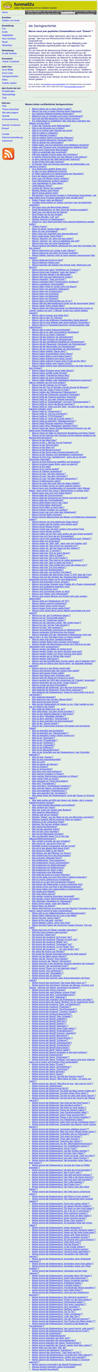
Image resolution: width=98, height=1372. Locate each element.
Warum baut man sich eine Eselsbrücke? (51, 243)
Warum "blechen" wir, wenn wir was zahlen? (52, 238)
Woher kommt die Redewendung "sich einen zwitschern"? (59, 1304)
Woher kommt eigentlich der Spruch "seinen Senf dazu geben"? (62, 1345)
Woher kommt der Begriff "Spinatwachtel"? (52, 1043)
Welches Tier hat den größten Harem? (50, 824)
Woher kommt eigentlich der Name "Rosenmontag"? (56, 1343)
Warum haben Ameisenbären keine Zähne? (52, 354)
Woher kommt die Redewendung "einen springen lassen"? (59, 1218)
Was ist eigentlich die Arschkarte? (48, 731)
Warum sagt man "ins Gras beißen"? (49, 567)
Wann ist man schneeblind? (45, 231)
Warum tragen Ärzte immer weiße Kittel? (51, 608)
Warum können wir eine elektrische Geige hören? (55, 522)
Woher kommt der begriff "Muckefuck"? (50, 1035)
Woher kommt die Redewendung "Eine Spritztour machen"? (60, 1213)
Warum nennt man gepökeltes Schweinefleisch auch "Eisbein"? (61, 538)
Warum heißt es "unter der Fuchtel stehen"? (52, 418)
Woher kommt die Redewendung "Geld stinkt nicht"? (56, 1242)
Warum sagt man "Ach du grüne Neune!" (51, 553)
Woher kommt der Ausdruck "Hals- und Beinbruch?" (56, 1004)
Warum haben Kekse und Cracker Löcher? (52, 363)
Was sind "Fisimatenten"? (44, 783)
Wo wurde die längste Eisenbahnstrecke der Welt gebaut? (59, 954)
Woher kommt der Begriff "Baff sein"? (49, 1021)
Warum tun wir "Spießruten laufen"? (49, 620)
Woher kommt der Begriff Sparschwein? (50, 1047)
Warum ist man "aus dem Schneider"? (50, 476)
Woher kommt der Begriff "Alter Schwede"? (52, 1016)
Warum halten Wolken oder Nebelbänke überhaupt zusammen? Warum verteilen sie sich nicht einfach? (60, 381)
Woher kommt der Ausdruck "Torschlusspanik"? (54, 1009)
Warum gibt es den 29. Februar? (47, 318)
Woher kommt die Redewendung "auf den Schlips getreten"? (60, 1151)
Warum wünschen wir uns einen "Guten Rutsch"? (55, 683)
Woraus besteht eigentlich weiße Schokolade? (54, 1367)
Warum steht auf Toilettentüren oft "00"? (50, 601)
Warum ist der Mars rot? (43, 447)
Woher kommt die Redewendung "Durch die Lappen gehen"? (61, 1203)
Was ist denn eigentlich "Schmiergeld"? (50, 719)
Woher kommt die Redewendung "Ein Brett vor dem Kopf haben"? (63, 1208)
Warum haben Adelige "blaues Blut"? (49, 351)
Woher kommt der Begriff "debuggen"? (50, 1026)
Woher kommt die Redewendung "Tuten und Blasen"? (57, 1314)
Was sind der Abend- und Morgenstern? (50, 788)
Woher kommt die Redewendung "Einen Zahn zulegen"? (58, 1220)
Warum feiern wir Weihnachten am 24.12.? (52, 301)
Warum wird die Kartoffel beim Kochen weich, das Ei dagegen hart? (63, 661)
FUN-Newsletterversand (73, 87)
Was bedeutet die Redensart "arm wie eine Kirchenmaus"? (59, 687)
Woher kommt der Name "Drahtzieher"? (50, 1057)
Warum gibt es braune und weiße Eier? (50, 315)
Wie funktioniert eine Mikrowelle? (47, 872)
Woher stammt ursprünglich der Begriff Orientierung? (57, 1364)
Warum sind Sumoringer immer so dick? (51, 591)
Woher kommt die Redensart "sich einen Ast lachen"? (57, 1136)
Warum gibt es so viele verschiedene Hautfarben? (55, 332)
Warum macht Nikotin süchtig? (46, 531)
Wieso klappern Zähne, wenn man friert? (51, 923)
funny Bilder (7, 70)
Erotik (5, 32)
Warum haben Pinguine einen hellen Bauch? (53, 370)
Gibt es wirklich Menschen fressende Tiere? (52, 140)
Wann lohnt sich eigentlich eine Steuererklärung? (55, 234)
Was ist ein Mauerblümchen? (45, 750)
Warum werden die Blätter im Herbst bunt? (52, 649)
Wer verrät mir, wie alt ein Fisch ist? (48, 843)
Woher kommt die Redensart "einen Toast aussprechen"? (59, 1115)
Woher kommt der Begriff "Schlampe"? (50, 1040)
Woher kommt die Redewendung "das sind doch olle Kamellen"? (62, 1179)
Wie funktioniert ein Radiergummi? (48, 867)
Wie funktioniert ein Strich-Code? (47, 870)
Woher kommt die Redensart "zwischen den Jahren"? (57, 1141)
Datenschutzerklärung (12, 137)
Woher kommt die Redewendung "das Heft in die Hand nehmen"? (63, 1177)
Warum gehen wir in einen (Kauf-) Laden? (51, 109)
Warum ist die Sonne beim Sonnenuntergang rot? (55, 452)
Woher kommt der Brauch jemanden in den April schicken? (59, 1052)
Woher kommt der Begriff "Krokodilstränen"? (53, 1031)
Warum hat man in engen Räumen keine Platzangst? (57, 111)
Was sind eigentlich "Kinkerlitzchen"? (49, 791)
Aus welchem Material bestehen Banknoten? (53, 114)
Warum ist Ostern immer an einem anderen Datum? (56, 486)
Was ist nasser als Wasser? (45, 764)
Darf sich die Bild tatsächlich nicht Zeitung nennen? (56, 118)
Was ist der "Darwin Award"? (45, 723)
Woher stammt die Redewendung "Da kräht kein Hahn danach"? (62, 1355)
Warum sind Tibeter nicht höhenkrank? (50, 594)
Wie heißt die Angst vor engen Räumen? (51, 875)
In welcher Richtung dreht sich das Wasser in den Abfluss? (59, 157)
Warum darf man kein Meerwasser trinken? (52, 277)
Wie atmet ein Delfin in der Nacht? (48, 851)
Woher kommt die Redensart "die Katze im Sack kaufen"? (59, 1107)
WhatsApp (7, 45)
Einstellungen (8, 91)
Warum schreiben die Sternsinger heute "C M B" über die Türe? (62, 575)
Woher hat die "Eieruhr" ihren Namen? (50, 959)
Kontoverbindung (10, 119)
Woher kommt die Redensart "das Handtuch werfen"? (57, 1105)
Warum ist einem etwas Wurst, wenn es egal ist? (55, 464)
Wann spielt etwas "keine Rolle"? (47, 236)
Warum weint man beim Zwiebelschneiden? (52, 639)
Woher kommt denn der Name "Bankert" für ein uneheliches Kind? (63, 1002)
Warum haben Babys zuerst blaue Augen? (52, 356)
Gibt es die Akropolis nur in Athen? (48, 128)
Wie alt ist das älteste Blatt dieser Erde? (51, 848)
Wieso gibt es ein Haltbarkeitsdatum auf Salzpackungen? (59, 913)
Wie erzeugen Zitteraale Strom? (47, 858)
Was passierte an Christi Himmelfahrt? (50, 781)
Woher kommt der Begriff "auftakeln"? (49, 1019)
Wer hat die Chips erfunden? (45, 831)
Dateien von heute (10, 20)
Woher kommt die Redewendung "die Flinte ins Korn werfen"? (61, 1196)
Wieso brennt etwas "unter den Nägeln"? (51, 903)
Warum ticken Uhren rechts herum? (48, 606)
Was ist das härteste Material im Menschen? (53, 714)
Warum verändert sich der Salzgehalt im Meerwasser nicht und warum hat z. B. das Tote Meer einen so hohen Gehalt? (60, 636)
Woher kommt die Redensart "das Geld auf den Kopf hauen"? (61, 1103)
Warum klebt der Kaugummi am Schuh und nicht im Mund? (60, 498)
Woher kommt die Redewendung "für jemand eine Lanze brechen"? (63, 1239)
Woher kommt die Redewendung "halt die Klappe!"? (56, 1244)
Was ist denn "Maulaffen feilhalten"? (49, 716)
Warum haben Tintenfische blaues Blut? (50, 375)
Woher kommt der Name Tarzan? (47, 1074)
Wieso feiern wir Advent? (43, 906)
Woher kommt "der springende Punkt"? (50, 966)
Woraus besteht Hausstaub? (45, 1369)
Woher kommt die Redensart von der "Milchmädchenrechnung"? (62, 1143)
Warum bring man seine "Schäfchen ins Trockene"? (56, 270)
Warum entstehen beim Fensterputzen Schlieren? (55, 282)
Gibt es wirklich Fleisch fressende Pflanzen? (53, 138)
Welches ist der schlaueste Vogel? (48, 822)
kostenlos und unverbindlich (54, 84)
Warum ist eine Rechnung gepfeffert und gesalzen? (56, 462)
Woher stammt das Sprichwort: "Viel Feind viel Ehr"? (56, 1352)
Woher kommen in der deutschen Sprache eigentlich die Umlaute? (63, 963)
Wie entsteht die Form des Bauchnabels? (51, 855)
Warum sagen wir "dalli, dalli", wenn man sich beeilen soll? (59, 543)
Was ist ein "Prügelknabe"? (44, 740)
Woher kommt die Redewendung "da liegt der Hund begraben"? (62, 1170)
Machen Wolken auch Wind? (45, 190)
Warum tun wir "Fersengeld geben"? (49, 618)
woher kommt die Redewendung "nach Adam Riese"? (57, 1290)
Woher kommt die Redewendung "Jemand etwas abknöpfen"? (61, 1251)
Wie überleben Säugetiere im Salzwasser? (52, 901)
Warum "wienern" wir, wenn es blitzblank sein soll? (56, 241)
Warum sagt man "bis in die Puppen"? (50, 558)
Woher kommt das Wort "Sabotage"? (49, 997)
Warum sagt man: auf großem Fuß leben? (51, 572)
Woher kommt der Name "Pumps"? (48, 1064)
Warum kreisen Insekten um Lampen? (50, 510)
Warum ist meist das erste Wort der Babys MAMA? (56, 483)
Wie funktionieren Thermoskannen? (48, 860)
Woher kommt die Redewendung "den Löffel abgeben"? (58, 1182)
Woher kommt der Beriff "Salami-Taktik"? (51, 1050)
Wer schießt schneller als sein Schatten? (51, 841)
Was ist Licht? (38, 762)
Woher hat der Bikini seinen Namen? (49, 956)
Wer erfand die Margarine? (44, 827)
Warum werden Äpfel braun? (45, 659)
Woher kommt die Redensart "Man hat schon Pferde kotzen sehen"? (64, 1131)
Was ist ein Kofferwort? (43, 747)
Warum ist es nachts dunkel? (45, 469)
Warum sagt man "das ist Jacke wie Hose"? (52, 562)
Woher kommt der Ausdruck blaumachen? (52, 1014)
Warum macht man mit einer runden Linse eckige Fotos (58, 529)
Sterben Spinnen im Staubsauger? (48, 219)
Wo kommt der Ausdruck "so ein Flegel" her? (53, 947)
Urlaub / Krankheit (10, 61)
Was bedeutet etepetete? (44, 697)
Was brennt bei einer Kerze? (45, 702)
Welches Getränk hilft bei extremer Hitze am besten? (57, 819)
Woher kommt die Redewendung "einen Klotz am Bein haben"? (62, 1215)
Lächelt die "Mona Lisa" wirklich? (47, 188)
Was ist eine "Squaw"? (42, 757)
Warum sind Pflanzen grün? (45, 589)
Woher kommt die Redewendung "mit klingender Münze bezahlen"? (64, 1288)
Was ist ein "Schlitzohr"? (43, 743)
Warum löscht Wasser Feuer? (46, 526)
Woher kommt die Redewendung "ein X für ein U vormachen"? (61, 1211)
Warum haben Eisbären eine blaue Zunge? (52, 358)
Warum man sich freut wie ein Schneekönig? (53, 536)
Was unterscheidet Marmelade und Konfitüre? (53, 805)
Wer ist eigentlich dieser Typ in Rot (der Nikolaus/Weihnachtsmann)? (49, 837)
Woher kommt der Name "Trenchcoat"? (50, 1069)
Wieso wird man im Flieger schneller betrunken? (54, 930)
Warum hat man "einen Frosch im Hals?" (51, 390)
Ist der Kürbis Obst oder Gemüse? (48, 162)
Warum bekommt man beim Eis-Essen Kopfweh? (55, 253)
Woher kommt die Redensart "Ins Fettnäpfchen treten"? (58, 1119)
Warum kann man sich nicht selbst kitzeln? (52, 493)
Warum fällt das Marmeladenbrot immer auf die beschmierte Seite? (63, 303)
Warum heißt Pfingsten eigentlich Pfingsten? (53, 423)
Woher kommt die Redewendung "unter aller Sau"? (56, 1316)
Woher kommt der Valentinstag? (47, 1086)
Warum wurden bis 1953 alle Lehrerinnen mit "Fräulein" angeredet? (63, 680)
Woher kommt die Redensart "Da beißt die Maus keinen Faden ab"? (64, 1091)
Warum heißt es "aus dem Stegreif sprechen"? (54, 399)
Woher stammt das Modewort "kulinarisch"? (52, 1350)
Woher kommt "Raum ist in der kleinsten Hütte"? (54, 968)
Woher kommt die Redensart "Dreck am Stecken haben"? (59, 1110)
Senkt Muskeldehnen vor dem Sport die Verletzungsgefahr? (60, 210)
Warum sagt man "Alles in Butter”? (48, 555)
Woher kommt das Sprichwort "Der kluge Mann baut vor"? (59, 983)
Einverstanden (67, 13)
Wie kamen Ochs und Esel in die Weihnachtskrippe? (56, 887)
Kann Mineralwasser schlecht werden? (50, 181)
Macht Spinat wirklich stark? (45, 193)
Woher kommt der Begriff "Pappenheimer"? (52, 1038)
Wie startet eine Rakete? (43, 891)
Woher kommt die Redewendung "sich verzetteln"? (56, 1307)
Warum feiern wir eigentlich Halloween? (50, 289)
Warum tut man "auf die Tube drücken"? (51, 625)
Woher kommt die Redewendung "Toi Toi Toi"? (53, 1312)
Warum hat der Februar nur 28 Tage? (49, 385)
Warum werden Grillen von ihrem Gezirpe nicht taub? (57, 651)
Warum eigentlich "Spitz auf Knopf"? (49, 279)
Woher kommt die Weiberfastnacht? (49, 1336)
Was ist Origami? (40, 767)
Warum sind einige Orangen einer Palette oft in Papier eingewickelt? (64, 584)
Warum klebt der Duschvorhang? (47, 495)
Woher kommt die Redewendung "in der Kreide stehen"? (58, 1247)
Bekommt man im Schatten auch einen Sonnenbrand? (57, 116)
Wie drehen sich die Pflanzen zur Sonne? (51, 853)
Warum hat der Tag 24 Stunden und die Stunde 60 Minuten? (60, 387)
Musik (5, 42)
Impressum (7, 141)
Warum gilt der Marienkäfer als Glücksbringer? (54, 346)
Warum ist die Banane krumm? (46, 450)
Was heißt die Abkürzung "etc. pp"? (48, 709)
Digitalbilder (7, 35)
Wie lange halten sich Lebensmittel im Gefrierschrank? (57, 889)
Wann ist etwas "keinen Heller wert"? (49, 229)
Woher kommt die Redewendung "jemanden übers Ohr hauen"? (62, 1276)
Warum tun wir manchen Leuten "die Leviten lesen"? (56, 623)
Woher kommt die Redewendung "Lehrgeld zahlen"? (56, 1285)
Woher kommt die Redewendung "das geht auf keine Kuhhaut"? (62, 1175)
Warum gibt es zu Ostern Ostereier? (49, 334)
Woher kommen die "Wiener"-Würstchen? (51, 961)
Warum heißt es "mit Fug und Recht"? (50, 414)
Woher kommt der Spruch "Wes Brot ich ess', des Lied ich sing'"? (62, 1083)
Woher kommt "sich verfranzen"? (47, 971)
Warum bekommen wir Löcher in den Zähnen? (54, 250)
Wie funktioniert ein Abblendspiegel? (49, 865)
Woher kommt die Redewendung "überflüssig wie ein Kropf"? (60, 1331)
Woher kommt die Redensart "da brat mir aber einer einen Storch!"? (64, 1095)
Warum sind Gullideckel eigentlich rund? (51, 587)
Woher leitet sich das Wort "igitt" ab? (49, 1348)
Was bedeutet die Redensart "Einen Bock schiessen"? (57, 690)
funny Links (7, 73)
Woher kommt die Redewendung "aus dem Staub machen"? (60, 1158)
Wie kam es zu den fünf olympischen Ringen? (53, 882)
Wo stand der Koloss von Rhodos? (48, 951)
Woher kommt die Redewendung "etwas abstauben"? (57, 1227)
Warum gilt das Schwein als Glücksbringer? (52, 339)
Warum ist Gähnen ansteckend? (47, 471)
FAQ (4, 106)
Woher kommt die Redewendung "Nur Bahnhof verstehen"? (60, 1297)
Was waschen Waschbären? (45, 812)
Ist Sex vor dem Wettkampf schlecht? (49, 171)
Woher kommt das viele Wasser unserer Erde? (54, 992)
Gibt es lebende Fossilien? (44, 135)
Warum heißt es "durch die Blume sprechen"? (53, 404)
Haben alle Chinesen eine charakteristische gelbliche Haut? (60, 147)
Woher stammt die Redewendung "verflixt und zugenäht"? (59, 1357)
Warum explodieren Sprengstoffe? (48, 284)
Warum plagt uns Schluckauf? (46, 541)
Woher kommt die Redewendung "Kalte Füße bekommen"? (60, 1278)
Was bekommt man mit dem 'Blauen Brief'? (52, 699)
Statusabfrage (8, 94)
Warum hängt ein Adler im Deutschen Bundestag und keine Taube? (63, 433)
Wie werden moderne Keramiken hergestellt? (53, 896)
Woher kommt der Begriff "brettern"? (49, 1023)
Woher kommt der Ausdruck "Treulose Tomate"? (54, 1011)
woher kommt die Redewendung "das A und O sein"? (57, 1172)
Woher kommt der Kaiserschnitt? (47, 1055)
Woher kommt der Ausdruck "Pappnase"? (51, 1007)
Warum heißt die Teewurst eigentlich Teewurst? (54, 397)
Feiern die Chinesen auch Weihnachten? (51, 126)
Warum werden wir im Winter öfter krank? (51, 656)
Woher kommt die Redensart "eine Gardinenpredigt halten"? (60, 1112)
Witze (4, 80)
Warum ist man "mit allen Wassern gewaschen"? (55, 478)
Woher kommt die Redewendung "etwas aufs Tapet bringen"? (61, 1235)
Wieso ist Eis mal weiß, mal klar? (47, 920)
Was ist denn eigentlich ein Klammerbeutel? (52, 721)
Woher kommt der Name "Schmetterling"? (51, 1067)
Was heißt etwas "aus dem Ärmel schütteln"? (53, 711)
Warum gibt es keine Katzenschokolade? (51, 330)
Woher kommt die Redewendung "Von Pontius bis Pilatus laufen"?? (63, 1321)
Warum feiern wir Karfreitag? (45, 294)
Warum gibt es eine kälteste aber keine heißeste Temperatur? (61, 322)
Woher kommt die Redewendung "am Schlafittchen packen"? (60, 1146)
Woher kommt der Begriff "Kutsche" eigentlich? (54, 1033)
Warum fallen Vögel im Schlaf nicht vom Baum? (54, 286)
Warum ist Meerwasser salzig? (46, 481)
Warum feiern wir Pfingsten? (45, 298)
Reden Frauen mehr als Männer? (47, 200)
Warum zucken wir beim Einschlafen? (49, 685)
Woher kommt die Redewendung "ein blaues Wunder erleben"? (61, 1206)
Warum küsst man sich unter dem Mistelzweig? (54, 512)
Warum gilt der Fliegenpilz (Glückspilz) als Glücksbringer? (59, 344)
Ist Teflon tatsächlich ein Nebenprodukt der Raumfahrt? (58, 174)
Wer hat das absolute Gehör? (46, 829)
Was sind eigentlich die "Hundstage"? (49, 793)
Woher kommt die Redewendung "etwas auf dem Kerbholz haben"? (63, 1230)
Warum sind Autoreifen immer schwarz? (50, 582)
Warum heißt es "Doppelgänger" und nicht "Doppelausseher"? (61, 402)
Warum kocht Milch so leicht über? (48, 507)
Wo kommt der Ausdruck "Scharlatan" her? (52, 944)
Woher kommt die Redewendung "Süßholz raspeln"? (57, 1309)
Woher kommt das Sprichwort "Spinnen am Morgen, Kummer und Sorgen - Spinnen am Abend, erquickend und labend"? (61, 986)
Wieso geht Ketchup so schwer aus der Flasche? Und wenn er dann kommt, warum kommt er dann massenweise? (62, 909)
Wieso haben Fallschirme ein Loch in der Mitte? (54, 915)
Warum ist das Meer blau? (44, 440)
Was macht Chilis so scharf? (45, 779)
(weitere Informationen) (85, 14)
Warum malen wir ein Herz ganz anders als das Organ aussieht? (62, 534)
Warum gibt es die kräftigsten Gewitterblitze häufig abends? (60, 320)
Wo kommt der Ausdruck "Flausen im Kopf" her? (54, 939)
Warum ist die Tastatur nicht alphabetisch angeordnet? (57, 454)
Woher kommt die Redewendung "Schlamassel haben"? (58, 1302)
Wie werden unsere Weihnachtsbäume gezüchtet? (55, 899)
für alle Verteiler (9, 53)
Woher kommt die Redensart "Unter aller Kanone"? (56, 1139)
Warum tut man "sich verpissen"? (47, 627)
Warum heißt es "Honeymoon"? (47, 411)
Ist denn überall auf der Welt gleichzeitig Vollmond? (56, 159)
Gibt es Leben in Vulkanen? (45, 133)
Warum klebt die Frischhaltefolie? (47, 500)
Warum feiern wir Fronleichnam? (47, 291)
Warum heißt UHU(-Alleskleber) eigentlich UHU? (55, 426)
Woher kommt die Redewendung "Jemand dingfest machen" (60, 1249)
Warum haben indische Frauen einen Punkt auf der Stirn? (59, 361)
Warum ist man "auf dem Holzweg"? (49, 474)
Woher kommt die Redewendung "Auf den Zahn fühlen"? (58, 1153)
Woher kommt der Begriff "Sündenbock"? (51, 1045)
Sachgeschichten (10, 76)
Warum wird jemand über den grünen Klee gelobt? (55, 671)
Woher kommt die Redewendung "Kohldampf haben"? (57, 1283)
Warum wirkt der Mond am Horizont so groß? (53, 678)
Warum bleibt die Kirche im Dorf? (47, 260)
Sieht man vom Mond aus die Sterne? (50, 212)
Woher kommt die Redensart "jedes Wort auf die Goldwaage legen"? (64, 1122)
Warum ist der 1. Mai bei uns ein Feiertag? (52, 442)
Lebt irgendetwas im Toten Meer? (47, 183)
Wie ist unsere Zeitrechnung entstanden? (51, 879)
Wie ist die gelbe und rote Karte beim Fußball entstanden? (59, 877)
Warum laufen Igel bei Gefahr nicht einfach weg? (55, 524)
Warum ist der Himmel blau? (45, 445)
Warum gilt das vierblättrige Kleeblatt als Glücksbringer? (58, 342)
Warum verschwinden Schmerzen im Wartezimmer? (56, 630)
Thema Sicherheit (10, 109)
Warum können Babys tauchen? (47, 514)
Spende (5, 116)
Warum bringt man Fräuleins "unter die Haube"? (54, 272)
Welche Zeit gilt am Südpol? (45, 815)
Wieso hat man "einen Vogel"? (46, 918)
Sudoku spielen (9, 83)
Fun (4, 28)
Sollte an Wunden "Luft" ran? (45, 217)
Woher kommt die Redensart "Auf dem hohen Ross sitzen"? (60, 1093)
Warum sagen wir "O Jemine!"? (46, 550)
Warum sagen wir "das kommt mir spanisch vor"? (55, 546)
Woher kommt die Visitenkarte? (46, 1333)
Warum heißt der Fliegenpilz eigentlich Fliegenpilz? (56, 394)
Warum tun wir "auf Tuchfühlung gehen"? (51, 615)
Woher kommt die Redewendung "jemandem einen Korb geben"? (62, 1264)
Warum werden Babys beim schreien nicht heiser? (55, 642)
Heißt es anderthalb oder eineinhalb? (49, 152)
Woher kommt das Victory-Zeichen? (49, 990)
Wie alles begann (10, 112)
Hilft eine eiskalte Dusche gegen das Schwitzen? (55, 154)
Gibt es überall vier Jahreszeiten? (47, 142)
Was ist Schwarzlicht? (42, 769)
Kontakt (5, 134)
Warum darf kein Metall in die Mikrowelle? (51, 274)
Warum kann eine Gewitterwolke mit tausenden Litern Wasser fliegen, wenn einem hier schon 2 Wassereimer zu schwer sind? (59, 489)
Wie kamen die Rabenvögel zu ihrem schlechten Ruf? (57, 884)
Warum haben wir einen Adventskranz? (50, 378)
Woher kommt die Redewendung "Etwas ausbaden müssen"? (61, 1237)
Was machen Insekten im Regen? (48, 774)
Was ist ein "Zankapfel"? (43, 745)
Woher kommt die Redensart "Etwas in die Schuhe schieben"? (61, 1117)
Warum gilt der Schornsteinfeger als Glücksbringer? (56, 349)
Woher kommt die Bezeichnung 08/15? (50, 1088)
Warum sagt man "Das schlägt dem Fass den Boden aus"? (59, 565)
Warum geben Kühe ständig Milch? (48, 306)
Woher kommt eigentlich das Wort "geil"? (51, 1338)
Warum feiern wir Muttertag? (45, 296)
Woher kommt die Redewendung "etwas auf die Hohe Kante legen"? (64, 1232)
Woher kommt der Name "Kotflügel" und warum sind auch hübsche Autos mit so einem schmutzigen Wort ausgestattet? (62, 1060)
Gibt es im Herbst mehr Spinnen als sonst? (52, 130)
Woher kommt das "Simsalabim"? (47, 973)
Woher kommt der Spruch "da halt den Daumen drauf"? (58, 1076)
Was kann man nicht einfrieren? (47, 771)
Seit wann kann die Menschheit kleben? (50, 207)
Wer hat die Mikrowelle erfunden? (48, 834)
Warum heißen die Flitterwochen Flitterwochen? (54, 392)
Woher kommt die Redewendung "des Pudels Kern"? (57, 1184)
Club (4, 98)
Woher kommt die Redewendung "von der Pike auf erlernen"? (61, 1319)
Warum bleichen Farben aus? (46, 262)
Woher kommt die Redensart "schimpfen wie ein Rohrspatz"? (61, 1134)
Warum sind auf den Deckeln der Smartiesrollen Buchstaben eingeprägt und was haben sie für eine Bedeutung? (59, 578)
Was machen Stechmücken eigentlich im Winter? (55, 776)
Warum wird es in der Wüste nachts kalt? (51, 668)
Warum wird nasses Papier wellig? (48, 673)
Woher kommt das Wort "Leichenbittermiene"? (53, 995)
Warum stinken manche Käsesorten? (49, 603)
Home (5, 12)
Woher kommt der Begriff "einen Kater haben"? (54, 1028)
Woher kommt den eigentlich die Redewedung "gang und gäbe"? (62, 999)
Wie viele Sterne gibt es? (44, 894)
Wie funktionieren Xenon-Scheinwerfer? (50, 863)
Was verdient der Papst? (43, 807)
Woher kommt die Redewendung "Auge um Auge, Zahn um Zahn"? (63, 1155)
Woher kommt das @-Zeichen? (46, 975)
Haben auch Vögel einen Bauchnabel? (50, 150)
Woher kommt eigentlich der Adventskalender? (54, 1340)
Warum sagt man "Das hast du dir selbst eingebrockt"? (57, 560)
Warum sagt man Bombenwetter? (48, 570)
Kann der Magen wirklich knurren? (48, 176)
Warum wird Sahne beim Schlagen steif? (51, 675)
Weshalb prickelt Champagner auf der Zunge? (53, 846)
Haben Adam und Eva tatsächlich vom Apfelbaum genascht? (60, 145)
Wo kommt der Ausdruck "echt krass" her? (52, 937)
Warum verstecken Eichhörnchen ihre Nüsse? (53, 632)
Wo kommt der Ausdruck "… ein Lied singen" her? (55, 949)
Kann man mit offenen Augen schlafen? (50, 178)
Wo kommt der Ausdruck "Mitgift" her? (50, 942)
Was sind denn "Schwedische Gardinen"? (51, 786)
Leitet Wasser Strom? (42, 186)
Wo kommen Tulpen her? (44, 935)
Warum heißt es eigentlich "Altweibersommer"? (54, 421)
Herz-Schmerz (9, 38)
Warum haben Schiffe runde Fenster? (49, 373)
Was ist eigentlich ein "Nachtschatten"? (50, 733)
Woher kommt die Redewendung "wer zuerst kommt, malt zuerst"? (63, 1328)
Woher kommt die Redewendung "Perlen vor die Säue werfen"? (62, 1300)
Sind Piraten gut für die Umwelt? (47, 214)
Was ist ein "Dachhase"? (43, 738)
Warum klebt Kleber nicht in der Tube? (50, 502)
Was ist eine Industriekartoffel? (46, 759)
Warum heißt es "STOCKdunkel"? (48, 416)
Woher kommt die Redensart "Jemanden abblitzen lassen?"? (60, 1129)
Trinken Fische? (39, 226)
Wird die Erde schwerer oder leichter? (50, 932)
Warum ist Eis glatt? (41, 466)
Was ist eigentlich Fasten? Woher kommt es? (53, 735)
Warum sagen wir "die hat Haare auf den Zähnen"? (56, 548)
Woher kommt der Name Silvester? (48, 1071)
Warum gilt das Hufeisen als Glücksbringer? (52, 337)
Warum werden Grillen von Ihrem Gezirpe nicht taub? (57, 654)
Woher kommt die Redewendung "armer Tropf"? (54, 1148)
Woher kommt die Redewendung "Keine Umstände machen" (60, 1280)
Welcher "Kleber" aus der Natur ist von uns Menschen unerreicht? (63, 817)
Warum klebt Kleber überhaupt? (47, 505)
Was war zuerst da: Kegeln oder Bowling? (51, 810)
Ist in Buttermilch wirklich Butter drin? (49, 169)
